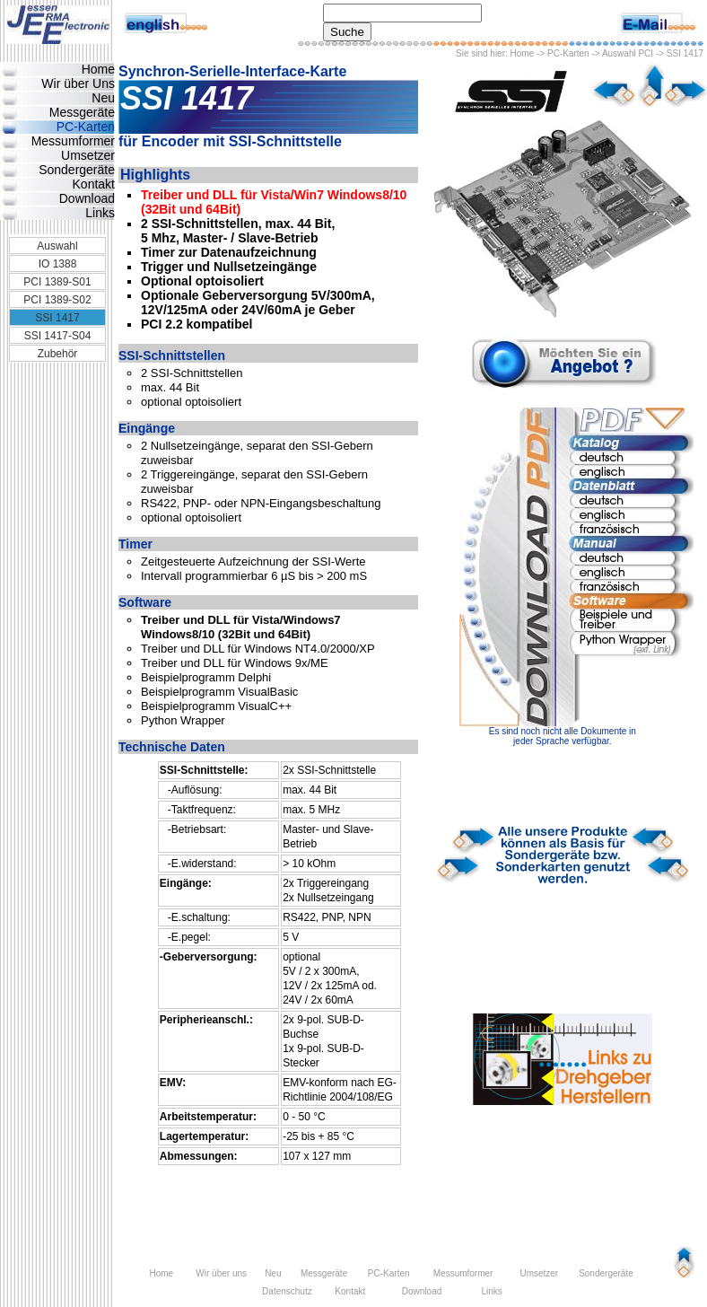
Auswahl (57, 246)
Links (100, 213)
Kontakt (94, 184)
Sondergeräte (77, 169)
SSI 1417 (57, 317)
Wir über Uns (78, 83)
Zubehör (58, 353)
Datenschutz (287, 1291)
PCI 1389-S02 (57, 300)
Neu (103, 98)
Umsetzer (88, 155)
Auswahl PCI (627, 53)
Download (87, 198)
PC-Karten (568, 53)
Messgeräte (82, 112)
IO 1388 (58, 264)
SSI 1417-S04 (58, 335)
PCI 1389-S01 (57, 282)
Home (523, 53)
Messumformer (73, 141)
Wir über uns (221, 1273)
